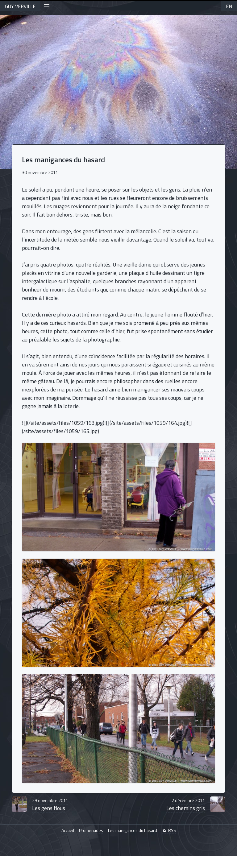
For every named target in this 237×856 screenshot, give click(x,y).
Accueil (67, 830)
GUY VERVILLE (20, 6)
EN (229, 6)
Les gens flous (50, 804)
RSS (169, 830)
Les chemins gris (185, 804)
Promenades (91, 830)
